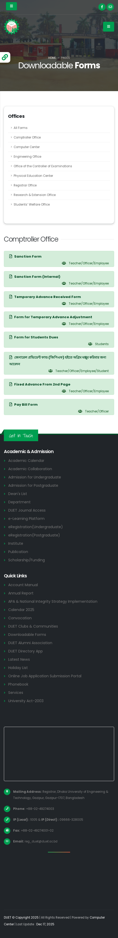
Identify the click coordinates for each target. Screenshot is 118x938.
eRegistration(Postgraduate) (34, 535)
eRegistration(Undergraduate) (35, 526)
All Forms (21, 128)
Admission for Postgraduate (33, 485)
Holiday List (18, 667)
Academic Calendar (26, 460)
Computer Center (27, 147)
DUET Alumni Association (30, 642)
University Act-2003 (26, 700)
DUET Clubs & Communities (33, 626)
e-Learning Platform (26, 518)
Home (52, 58)
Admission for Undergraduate (34, 477)
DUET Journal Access (27, 510)
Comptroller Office (27, 137)
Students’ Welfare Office (32, 204)
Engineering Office (27, 157)
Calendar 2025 (21, 609)
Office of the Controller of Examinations (43, 166)
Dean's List (17, 493)
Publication (18, 551)
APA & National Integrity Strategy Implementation (52, 601)
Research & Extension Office (35, 195)
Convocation (20, 618)
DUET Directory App (25, 651)
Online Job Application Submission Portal (44, 676)
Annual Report (20, 593)
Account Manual (23, 584)
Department (19, 502)
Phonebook (18, 684)
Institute (15, 543)
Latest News (19, 659)
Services (15, 692)
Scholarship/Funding (26, 560)
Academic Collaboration (30, 468)
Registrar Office (25, 185)
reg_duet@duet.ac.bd (41, 841)
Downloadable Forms (27, 634)
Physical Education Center (33, 176)
